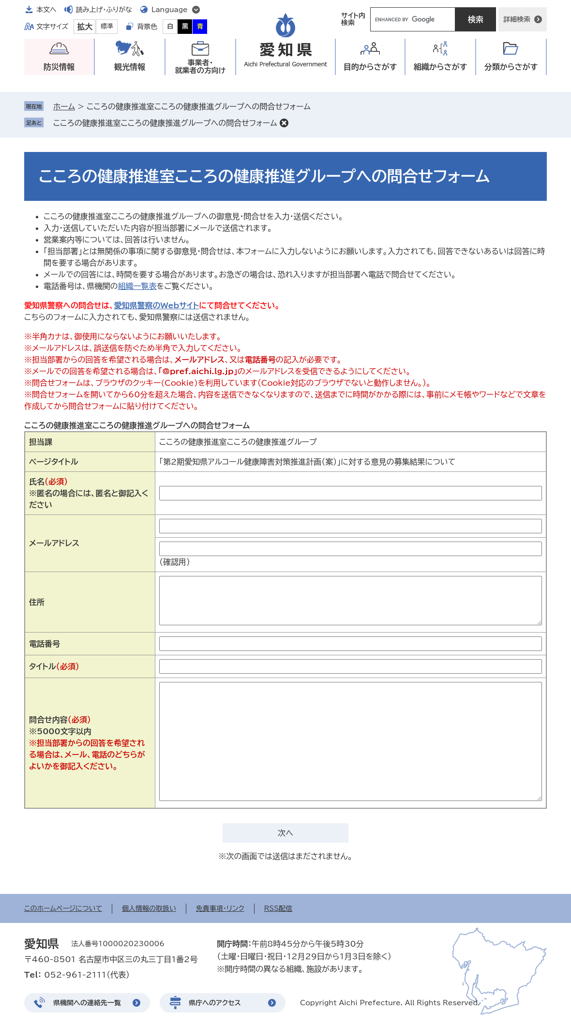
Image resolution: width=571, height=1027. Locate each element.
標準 (107, 26)
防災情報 (59, 67)
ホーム (64, 106)
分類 (511, 67)
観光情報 (129, 67)
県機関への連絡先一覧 (87, 1002)
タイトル (54, 666)
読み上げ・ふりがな (104, 9)
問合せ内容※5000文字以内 (87, 743)
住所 (37, 602)
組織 (440, 67)
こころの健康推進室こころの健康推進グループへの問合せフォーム (165, 123)
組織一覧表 (137, 286)
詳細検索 (516, 19)
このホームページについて (63, 908)
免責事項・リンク (220, 908)
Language (169, 9)
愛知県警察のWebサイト (156, 305)
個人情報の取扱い (149, 908)
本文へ (46, 9)
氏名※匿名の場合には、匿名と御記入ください (89, 493)
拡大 (84, 26)
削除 (284, 123)
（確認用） (174, 562)
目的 (370, 67)
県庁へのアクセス (215, 1002)
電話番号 (44, 644)
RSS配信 (278, 908)
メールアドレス (54, 543)
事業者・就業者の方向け (200, 66)
